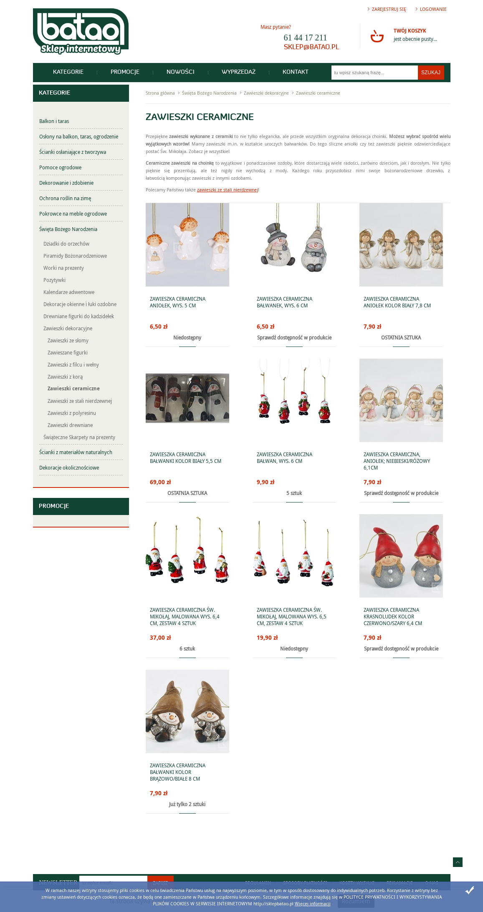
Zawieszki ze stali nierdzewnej (80, 400)
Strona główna (160, 93)
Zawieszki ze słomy (68, 340)
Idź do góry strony (458, 862)
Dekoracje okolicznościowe (69, 467)
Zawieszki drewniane (70, 425)
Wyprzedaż (238, 72)
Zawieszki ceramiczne (74, 388)
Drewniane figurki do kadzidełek (78, 316)
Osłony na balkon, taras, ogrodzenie (78, 136)
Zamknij (470, 890)
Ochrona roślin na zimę (65, 198)
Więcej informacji (313, 903)
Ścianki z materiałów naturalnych (75, 452)
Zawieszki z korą (65, 376)
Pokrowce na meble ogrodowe (73, 213)
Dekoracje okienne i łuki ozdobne (79, 304)
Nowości (181, 72)
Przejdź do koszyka (377, 36)
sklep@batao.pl (311, 47)
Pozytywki (54, 279)
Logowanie (433, 9)
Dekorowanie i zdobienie (66, 182)
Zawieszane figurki (68, 352)
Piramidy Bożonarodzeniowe (75, 255)
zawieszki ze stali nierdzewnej (227, 189)
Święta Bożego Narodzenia (68, 229)
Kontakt (296, 72)
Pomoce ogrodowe (60, 167)
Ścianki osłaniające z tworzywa (72, 151)
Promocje (125, 72)
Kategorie (68, 72)
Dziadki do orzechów (66, 243)
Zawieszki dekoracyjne (67, 328)
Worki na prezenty (63, 267)
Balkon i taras (54, 121)
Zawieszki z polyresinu (72, 413)
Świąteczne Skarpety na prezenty (79, 437)
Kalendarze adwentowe (68, 292)
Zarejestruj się (389, 9)
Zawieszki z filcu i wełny (73, 364)
